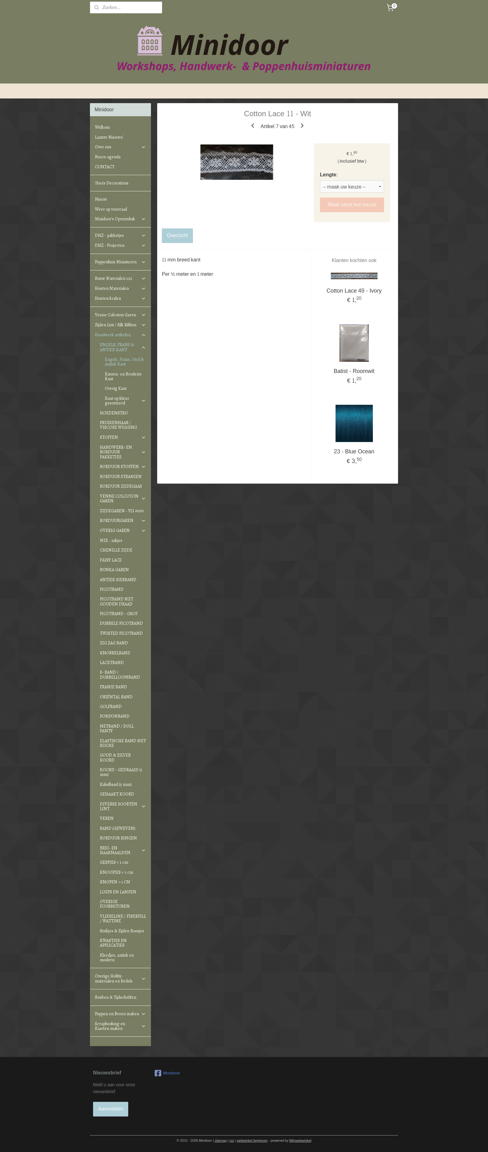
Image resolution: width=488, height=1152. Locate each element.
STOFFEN (123, 437)
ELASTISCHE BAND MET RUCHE (123, 743)
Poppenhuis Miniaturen (120, 262)
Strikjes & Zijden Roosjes (122, 931)
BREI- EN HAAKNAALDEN (123, 850)
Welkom (102, 127)
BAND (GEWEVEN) (117, 828)
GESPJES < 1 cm (114, 862)
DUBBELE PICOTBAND (121, 623)
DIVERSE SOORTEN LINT (123, 806)
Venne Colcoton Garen (120, 315)
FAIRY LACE (111, 560)
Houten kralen (120, 298)
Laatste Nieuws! (109, 137)
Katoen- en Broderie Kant (123, 376)
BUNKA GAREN (114, 570)
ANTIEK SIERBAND (118, 580)
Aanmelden (110, 1108)
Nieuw (101, 199)
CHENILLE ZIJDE (116, 550)
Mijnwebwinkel (300, 1141)
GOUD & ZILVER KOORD (115, 757)
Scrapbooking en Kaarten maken (120, 1026)
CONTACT (105, 167)
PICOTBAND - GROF (119, 614)
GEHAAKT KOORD (117, 794)
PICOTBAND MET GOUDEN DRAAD (116, 601)
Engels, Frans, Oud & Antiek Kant (124, 361)
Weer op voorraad (111, 209)
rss (231, 1141)
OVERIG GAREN (123, 530)
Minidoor (167, 1073)
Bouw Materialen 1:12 (120, 278)
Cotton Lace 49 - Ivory (354, 291)
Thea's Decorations (112, 183)
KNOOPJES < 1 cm (116, 872)
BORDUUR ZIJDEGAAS (121, 486)
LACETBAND (112, 663)
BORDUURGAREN (123, 520)
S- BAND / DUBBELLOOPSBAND (120, 674)
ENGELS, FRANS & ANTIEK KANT (123, 347)
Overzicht (177, 235)
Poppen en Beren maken (120, 1014)
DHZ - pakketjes (120, 235)
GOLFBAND (111, 707)
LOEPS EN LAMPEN (118, 892)
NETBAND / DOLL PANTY (117, 728)
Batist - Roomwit (354, 371)
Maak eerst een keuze (352, 204)
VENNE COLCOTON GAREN (123, 498)
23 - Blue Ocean (354, 452)
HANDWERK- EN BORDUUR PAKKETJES (123, 452)
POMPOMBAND (114, 716)
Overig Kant (116, 388)
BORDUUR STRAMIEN (121, 477)
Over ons (120, 147)
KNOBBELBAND (115, 653)
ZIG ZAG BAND (114, 643)
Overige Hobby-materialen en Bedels (120, 978)
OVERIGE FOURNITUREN (115, 904)
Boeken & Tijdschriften (115, 997)
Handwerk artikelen (120, 335)
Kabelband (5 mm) (116, 784)
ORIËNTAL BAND (116, 697)
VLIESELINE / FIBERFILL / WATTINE (123, 918)
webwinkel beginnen (252, 1141)
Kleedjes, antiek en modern (117, 957)
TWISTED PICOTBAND (121, 633)
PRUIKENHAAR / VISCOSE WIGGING (118, 425)
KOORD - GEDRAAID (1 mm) (121, 772)
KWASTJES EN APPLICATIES (113, 943)
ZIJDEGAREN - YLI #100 (122, 511)
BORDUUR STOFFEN (123, 467)
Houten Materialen (120, 288)
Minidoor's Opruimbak (120, 219)
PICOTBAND (112, 589)
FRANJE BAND (113, 687)
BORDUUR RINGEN (118, 838)
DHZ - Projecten (120, 245)
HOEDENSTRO (114, 413)
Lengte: (328, 175)
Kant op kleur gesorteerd (125, 400)
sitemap (221, 1141)
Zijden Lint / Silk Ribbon (120, 325)
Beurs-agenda (107, 157)
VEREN (107, 818)
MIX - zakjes (111, 540)
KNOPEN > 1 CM (115, 882)
